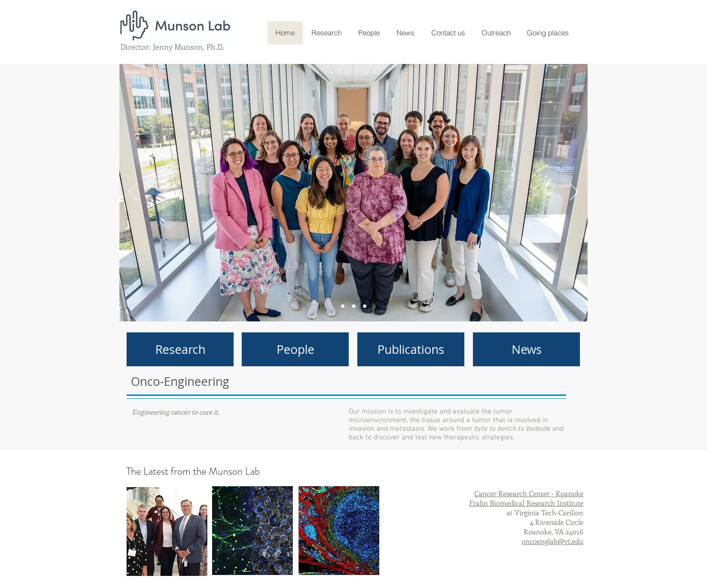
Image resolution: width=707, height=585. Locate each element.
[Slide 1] (353, 306)
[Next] (574, 192)
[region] (167, 531)
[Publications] (410, 349)
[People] (295, 349)
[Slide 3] (342, 306)
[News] (526, 349)
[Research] (180, 349)
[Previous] (133, 192)
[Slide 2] (364, 306)
